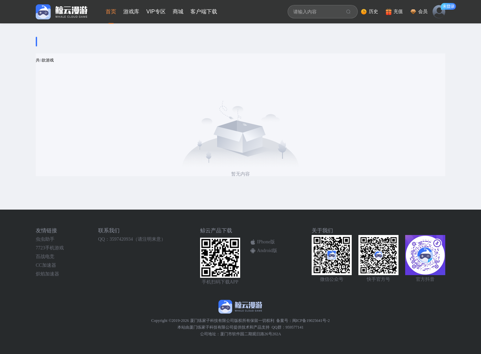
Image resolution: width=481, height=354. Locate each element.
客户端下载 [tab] (203, 11)
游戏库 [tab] (131, 11)
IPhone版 (266, 241)
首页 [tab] (111, 11)
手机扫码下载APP (220, 281)
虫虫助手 (45, 239)
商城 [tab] (178, 11)
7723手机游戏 (50, 247)
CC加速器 (46, 265)
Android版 (267, 250)
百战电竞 (45, 256)
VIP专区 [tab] (156, 11)
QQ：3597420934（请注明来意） (132, 239)
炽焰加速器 (47, 273)
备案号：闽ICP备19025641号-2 (303, 320)
